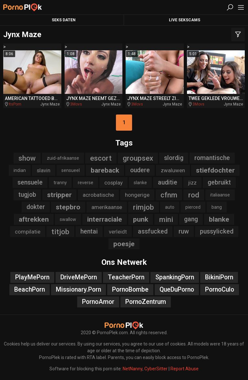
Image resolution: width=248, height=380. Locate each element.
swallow (68, 219)
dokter (35, 207)
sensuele (30, 182)
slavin (43, 170)
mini (166, 219)
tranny (60, 182)
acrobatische (98, 195)
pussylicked (216, 231)
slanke (140, 182)
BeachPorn (29, 289)
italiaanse (220, 194)
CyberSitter (156, 368)
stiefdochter (215, 170)
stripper (59, 195)
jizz (192, 182)
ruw (184, 231)
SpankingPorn (174, 277)
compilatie (27, 231)
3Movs (76, 104)
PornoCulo (219, 289)
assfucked (153, 231)
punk (140, 219)
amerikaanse (106, 207)
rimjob (143, 207)
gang (191, 219)
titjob (60, 231)
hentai (89, 231)
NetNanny (132, 368)
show (27, 158)
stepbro (68, 207)
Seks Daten (64, 20)
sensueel (70, 170)
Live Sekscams (184, 20)
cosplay (113, 182)
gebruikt (219, 182)
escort (101, 158)
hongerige (137, 195)
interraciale (104, 219)
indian (20, 170)
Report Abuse (184, 368)
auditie (167, 182)
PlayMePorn (32, 277)
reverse (85, 182)
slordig (173, 158)
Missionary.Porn (78, 289)
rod (193, 195)
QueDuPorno (177, 289)
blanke (219, 219)
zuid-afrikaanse (63, 158)
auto (169, 207)
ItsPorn (15, 104)
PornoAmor (98, 301)
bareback (105, 170)
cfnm (168, 195)
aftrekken (34, 219)
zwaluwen (173, 170)
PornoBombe (130, 289)
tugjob (27, 194)
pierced (193, 207)
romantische (212, 158)
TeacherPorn (126, 277)
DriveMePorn (78, 277)
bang (217, 207)
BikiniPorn (219, 277)
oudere (140, 170)
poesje (124, 244)
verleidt (118, 231)
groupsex (138, 158)
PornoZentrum (145, 301)
